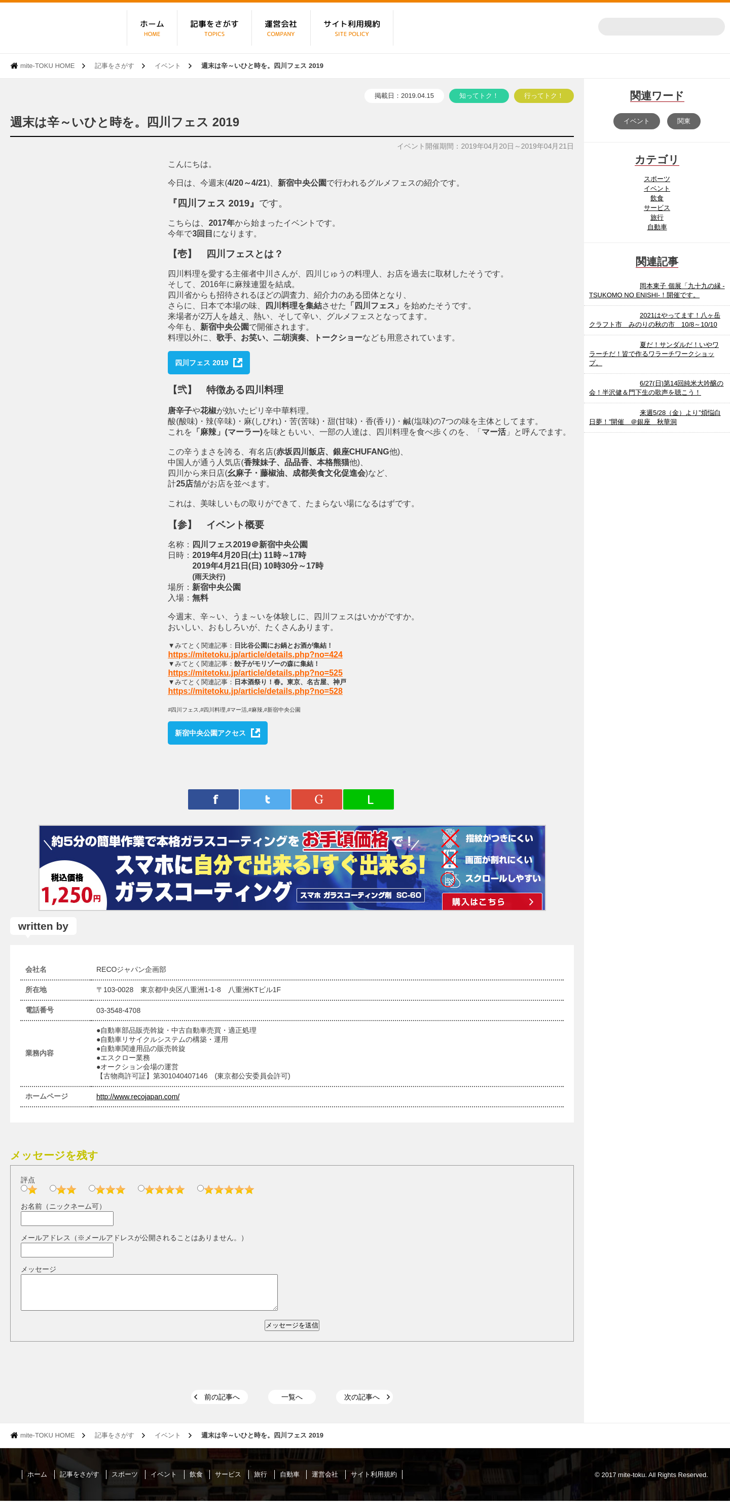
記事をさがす (114, 65)
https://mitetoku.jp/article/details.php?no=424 (255, 654)
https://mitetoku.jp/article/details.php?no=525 (255, 673)
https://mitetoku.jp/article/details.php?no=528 (255, 691)
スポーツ (657, 179)
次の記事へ (362, 1403)
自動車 (657, 227)
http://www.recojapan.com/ (137, 1097)
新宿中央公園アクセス (210, 733)
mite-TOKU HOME (47, 65)
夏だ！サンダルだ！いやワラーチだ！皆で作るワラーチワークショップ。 (654, 354)
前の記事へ (222, 1403)
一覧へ (292, 1403)
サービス (657, 208)
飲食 (657, 198)
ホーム (37, 1480)
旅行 (657, 217)
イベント (168, 65)
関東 (683, 121)
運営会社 (325, 1480)
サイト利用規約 (374, 1480)
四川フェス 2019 (201, 363)
